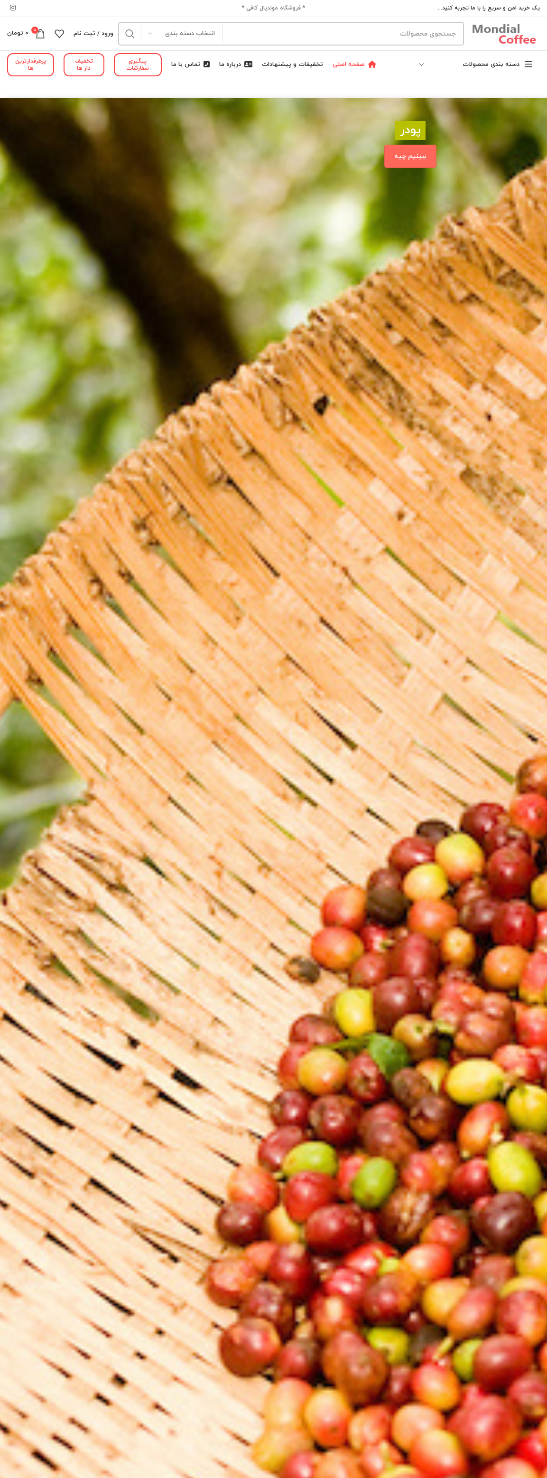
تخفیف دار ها (84, 64)
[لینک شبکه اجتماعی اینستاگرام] (13, 8)
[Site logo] (504, 32)
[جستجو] (291, 34)
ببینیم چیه (410, 156)
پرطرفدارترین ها (30, 64)
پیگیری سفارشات (137, 64)
